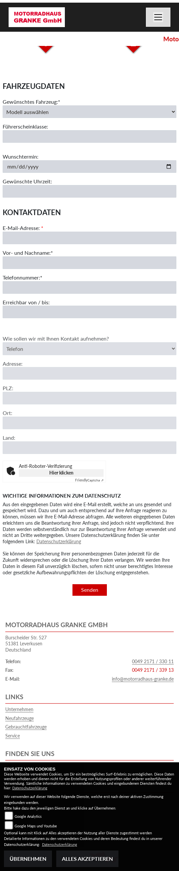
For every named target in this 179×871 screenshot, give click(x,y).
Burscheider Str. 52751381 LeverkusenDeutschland (26, 644)
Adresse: (12, 371)
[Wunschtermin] (89, 166)
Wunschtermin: (20, 156)
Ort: (7, 420)
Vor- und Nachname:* (28, 252)
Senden (89, 590)
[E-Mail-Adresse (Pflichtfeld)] (89, 238)
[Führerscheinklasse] (89, 136)
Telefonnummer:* (22, 277)
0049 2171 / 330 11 (153, 661)
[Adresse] (89, 381)
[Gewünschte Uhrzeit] (89, 191)
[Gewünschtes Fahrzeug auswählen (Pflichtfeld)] (89, 111)
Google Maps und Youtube (36, 826)
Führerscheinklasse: (25, 127)
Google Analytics (28, 816)
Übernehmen (28, 858)
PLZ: (8, 396)
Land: (9, 445)
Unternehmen (19, 709)
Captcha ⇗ (89, 480)
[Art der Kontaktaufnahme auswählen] (89, 356)
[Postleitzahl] (89, 405)
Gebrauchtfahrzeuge (26, 727)
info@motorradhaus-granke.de (143, 679)
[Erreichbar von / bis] (89, 312)
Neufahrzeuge (19, 718)
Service (12, 735)
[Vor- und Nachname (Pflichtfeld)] (89, 262)
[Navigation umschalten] (158, 17)
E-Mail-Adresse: (23, 228)
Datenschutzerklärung (58, 541)
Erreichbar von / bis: (26, 302)
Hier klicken (61, 472)
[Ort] (89, 430)
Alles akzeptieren (87, 858)
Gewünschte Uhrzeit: (27, 181)
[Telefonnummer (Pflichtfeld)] (89, 287)
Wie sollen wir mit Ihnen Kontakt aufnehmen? (56, 346)
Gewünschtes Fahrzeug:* (31, 101)
